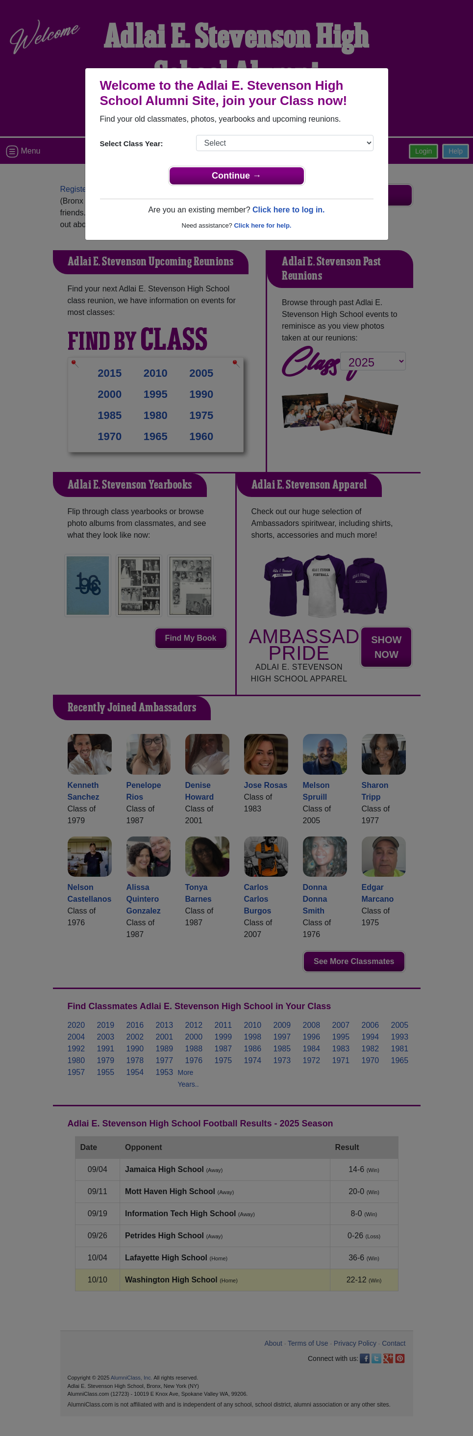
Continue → (236, 176)
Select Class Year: (131, 143)
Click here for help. (262, 225)
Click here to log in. (288, 210)
